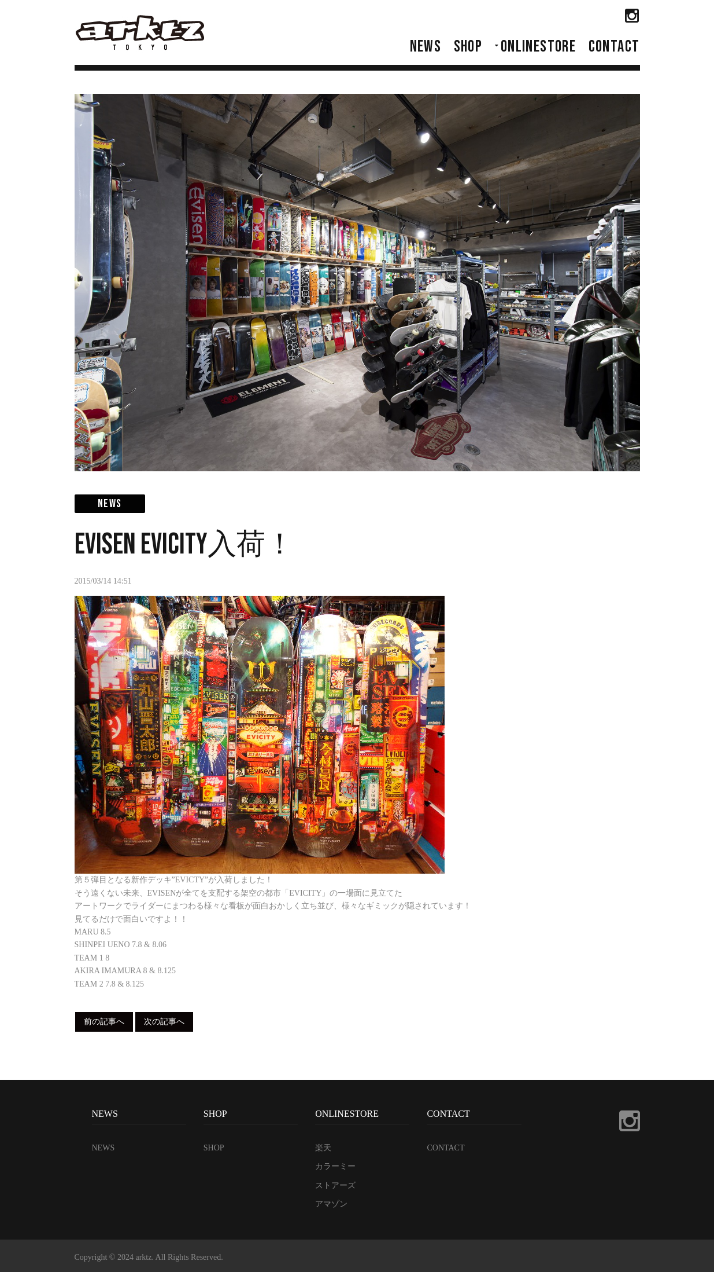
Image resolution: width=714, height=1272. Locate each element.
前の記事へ (104, 1021)
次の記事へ (164, 1021)
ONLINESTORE (538, 46)
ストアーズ (335, 1185)
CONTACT (614, 46)
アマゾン (331, 1204)
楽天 (323, 1147)
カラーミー (335, 1166)
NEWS (426, 46)
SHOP (468, 46)
